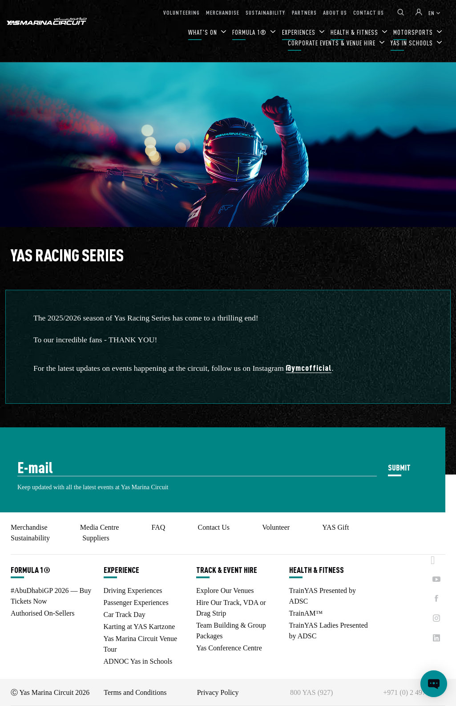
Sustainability (30, 538)
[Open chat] (433, 683)
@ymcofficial (308, 367)
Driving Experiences (133, 590)
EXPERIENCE (121, 570)
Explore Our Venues (225, 590)
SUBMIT (399, 467)
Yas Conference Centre (229, 648)
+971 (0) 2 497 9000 (412, 692)
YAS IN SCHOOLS (413, 43)
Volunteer (276, 527)
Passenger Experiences (136, 602)
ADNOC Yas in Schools (138, 661)
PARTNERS (304, 12)
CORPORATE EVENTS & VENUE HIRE (332, 43)
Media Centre (99, 527)
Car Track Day (124, 614)
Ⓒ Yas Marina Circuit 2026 (50, 692)
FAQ (158, 527)
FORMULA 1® (250, 32)
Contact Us (214, 527)
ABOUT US (335, 12)
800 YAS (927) (311, 692)
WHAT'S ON (203, 32)
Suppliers (95, 538)
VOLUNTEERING (181, 12)
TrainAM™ (306, 613)
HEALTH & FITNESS (316, 570)
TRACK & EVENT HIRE (226, 570)
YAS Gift (335, 527)
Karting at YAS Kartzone (139, 626)
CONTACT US (368, 12)
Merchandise (29, 527)
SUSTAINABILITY (265, 12)
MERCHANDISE (222, 12)
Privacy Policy (218, 692)
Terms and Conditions (135, 692)
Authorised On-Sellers (43, 613)
